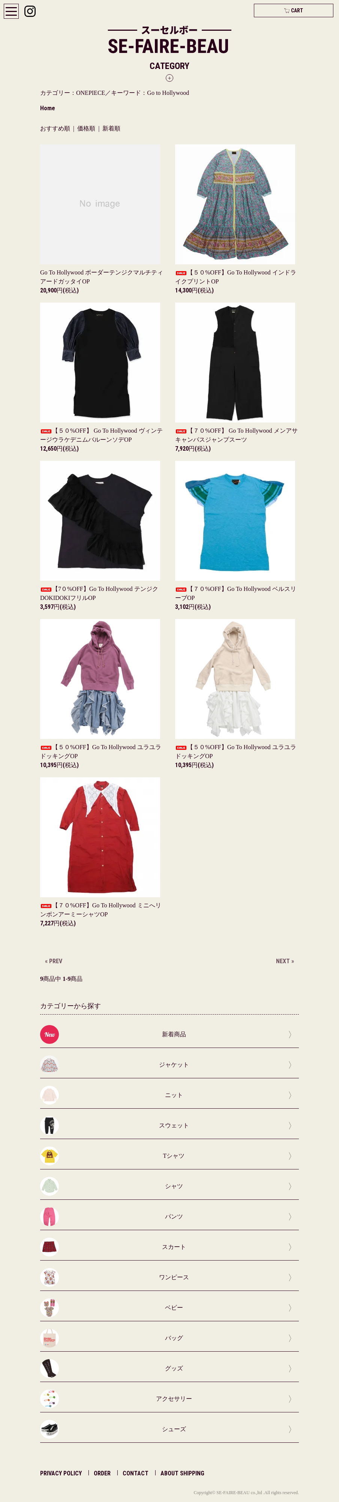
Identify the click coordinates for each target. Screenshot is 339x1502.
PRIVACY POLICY (61, 1473)
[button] (169, 71)
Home (47, 108)
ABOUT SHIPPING (182, 1473)
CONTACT (135, 1473)
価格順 (86, 128)
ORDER (102, 1473)
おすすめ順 (55, 128)
